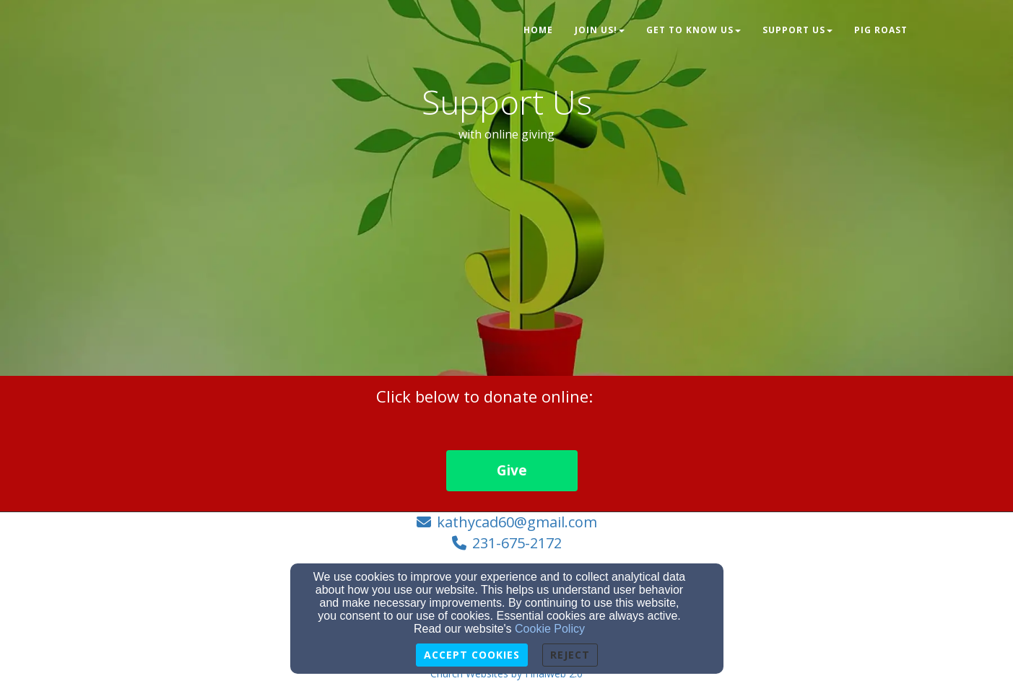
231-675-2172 (517, 543)
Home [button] (538, 30)
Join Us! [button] (600, 30)
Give (512, 470)
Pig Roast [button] (881, 30)
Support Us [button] (797, 30)
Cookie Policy (550, 629)
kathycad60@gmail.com (517, 522)
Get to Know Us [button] (693, 30)
